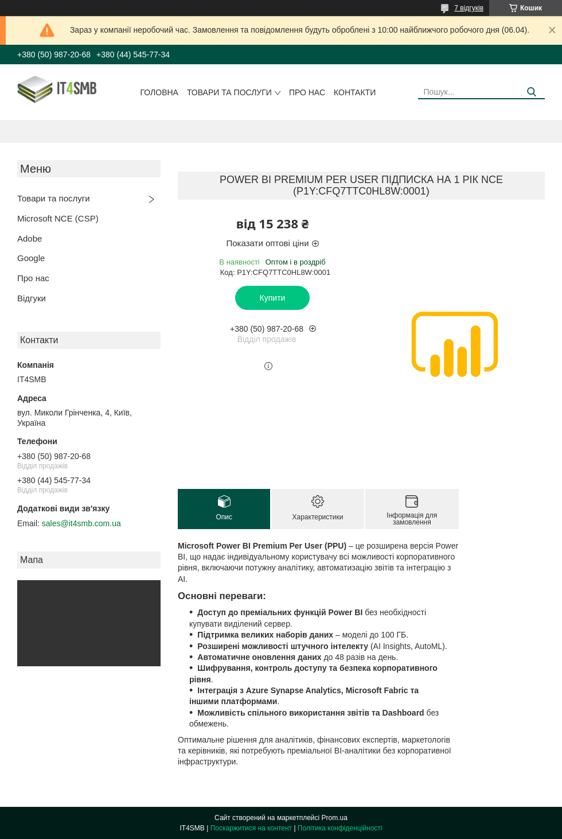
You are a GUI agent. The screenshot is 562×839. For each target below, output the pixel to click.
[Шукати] (532, 92)
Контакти (355, 92)
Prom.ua (335, 818)
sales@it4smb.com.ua (81, 523)
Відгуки (31, 298)
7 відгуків (468, 8)
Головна (159, 92)
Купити (273, 297)
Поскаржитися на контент (251, 828)
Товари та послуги (229, 92)
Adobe (29, 238)
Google (31, 258)
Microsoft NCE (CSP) (58, 218)
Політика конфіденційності (340, 828)
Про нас (307, 92)
